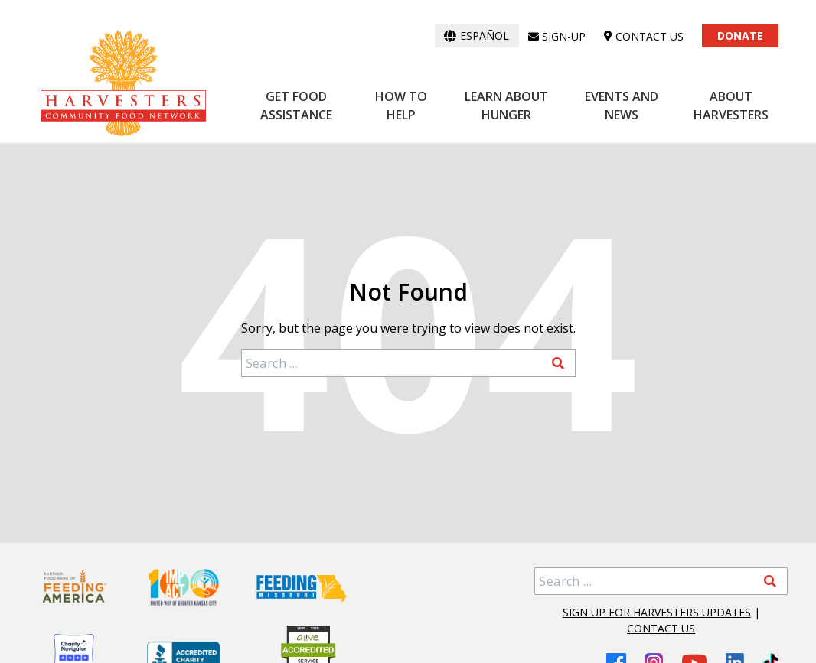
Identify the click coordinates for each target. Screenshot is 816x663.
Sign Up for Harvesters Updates (657, 612)
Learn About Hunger (506, 105)
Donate (740, 35)
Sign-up (557, 36)
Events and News (621, 105)
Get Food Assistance (296, 105)
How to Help (401, 105)
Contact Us (661, 628)
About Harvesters (731, 105)
